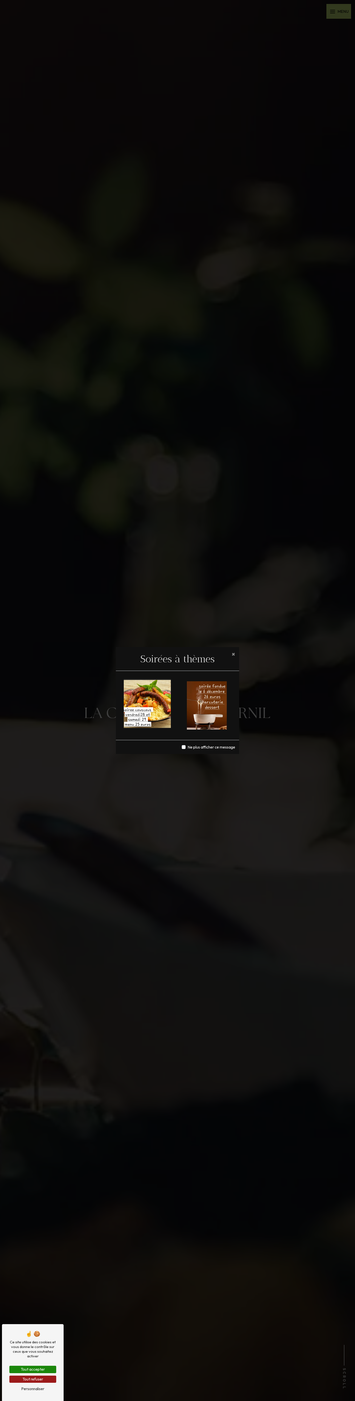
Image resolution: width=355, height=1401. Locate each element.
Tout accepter (33, 1369)
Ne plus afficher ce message (211, 747)
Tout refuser (32, 1379)
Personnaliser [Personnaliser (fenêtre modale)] (32, 1388)
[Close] (233, 654)
